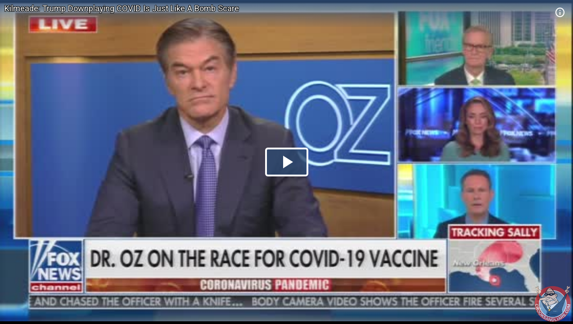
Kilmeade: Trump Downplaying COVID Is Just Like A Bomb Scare (122, 8)
